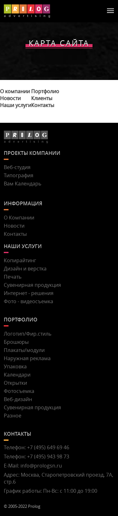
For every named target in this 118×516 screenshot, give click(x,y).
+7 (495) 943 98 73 (48, 456)
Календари (17, 374)
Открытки (15, 382)
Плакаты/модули (24, 350)
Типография (18, 175)
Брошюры (16, 341)
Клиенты (41, 98)
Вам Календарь (22, 183)
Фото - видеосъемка (28, 301)
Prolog (34, 506)
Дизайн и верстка (25, 268)
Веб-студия (17, 167)
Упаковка (15, 366)
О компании (15, 91)
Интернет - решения (28, 293)
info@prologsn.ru (41, 465)
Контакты (42, 105)
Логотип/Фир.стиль (27, 333)
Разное (12, 415)
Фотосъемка (19, 391)
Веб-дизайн (18, 399)
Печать (12, 276)
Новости (10, 98)
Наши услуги (15, 105)
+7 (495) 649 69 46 (48, 447)
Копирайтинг (20, 260)
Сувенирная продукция (32, 284)
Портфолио (45, 91)
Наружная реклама (27, 358)
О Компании (19, 217)
